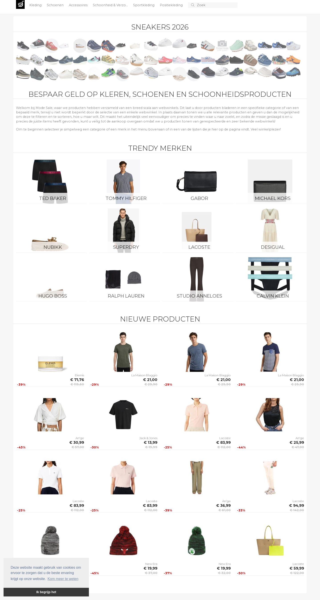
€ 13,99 (150, 442)
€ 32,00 (224, 573)
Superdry (126, 247)
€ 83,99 (223, 442)
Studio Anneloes (199, 296)
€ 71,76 (77, 379)
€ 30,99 (76, 442)
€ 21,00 (150, 379)
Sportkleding (144, 5)
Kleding (35, 5)
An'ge (80, 438)
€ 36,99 (223, 505)
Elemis (79, 375)
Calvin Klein (273, 296)
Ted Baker (52, 198)
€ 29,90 (150, 384)
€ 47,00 (298, 447)
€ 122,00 (297, 573)
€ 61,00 (224, 510)
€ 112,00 (224, 447)
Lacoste (199, 247)
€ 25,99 (297, 442)
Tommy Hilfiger (126, 198)
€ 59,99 (297, 568)
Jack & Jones (148, 438)
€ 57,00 (78, 447)
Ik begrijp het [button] (46, 592)
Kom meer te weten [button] (63, 579)
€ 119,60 (77, 384)
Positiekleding (172, 5)
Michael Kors (272, 198)
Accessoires (78, 5)
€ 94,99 (296, 505)
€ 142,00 (297, 510)
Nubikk (53, 247)
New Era (151, 564)
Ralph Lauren (126, 296)
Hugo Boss (52, 296)
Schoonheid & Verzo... (111, 5)
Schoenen (55, 5)
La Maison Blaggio (144, 375)
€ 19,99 (151, 447)
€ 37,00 (151, 573)
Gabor (199, 198)
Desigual (273, 247)
